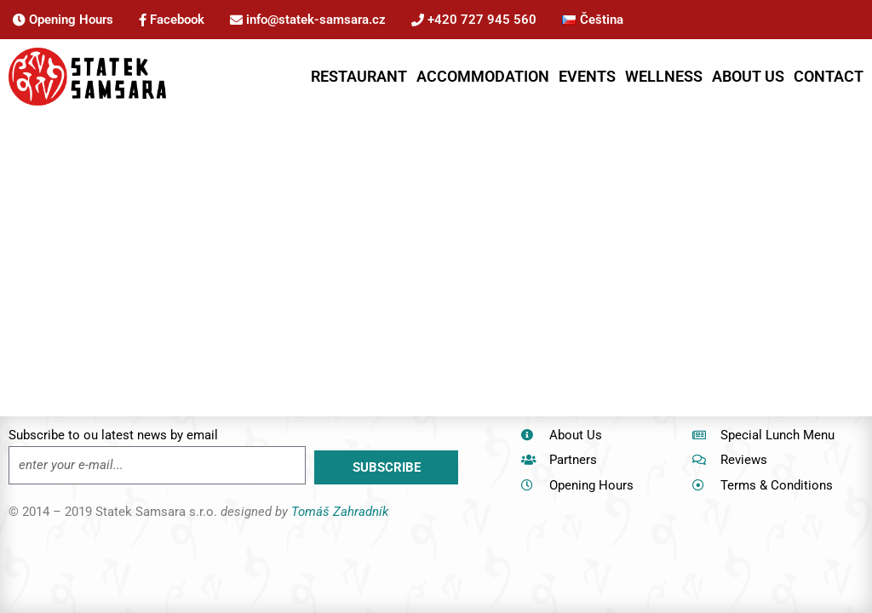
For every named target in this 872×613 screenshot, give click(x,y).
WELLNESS (664, 76)
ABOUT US (748, 76)
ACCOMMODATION (482, 76)
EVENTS (587, 76)
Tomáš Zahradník (339, 511)
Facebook (171, 19)
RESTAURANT (359, 76)
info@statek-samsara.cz (308, 19)
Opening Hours (63, 19)
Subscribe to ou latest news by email (113, 435)
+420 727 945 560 (473, 19)
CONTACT (828, 76)
